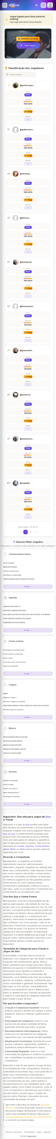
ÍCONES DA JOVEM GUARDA (12, 753)
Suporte (47, 1132)
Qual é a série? (8, 658)
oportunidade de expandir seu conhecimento (29, 1117)
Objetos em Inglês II (9, 697)
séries (22, 849)
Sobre (39, 1132)
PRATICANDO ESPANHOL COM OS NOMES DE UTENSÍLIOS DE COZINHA (26, 705)
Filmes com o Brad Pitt (10, 666)
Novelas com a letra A (10, 788)
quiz (28, 824)
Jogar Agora (28, 45)
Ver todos (28, 586)
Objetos (5, 693)
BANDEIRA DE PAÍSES (10, 567)
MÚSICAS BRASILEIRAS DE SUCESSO (15, 737)
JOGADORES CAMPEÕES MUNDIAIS (14, 610)
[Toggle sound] (36, 5)
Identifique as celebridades (12, 575)
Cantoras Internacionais (11, 571)
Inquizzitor (31, 1136)
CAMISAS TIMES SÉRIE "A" (12, 606)
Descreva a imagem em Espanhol (14, 701)
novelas (20, 846)
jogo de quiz (9, 834)
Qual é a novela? (8, 784)
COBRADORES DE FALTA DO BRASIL (14, 622)
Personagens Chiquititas (11, 796)
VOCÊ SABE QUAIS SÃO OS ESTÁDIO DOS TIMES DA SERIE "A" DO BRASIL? (26, 614)
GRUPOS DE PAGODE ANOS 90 (12, 741)
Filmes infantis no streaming (13, 654)
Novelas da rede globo (10, 780)
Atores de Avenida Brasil (11, 792)
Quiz (48, 816)
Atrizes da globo (8, 563)
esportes (29, 846)
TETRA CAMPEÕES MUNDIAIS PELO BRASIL (17, 618)
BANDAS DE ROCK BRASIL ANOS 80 (14, 749)
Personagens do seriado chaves (13, 650)
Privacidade (29, 1132)
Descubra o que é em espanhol (13, 709)
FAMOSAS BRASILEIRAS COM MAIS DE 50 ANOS (18, 579)
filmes (13, 849)
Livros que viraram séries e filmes (14, 662)
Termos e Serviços (13, 1132)
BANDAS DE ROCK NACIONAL (12, 745)
